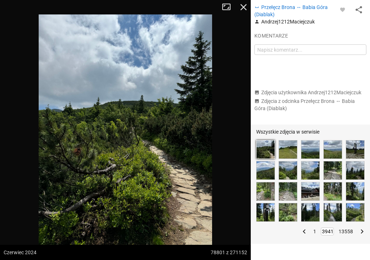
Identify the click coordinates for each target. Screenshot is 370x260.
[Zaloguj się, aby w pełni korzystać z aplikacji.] (342, 9)
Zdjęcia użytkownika (307, 92)
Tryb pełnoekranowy (229, 7)
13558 (346, 231)
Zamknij (243, 7)
